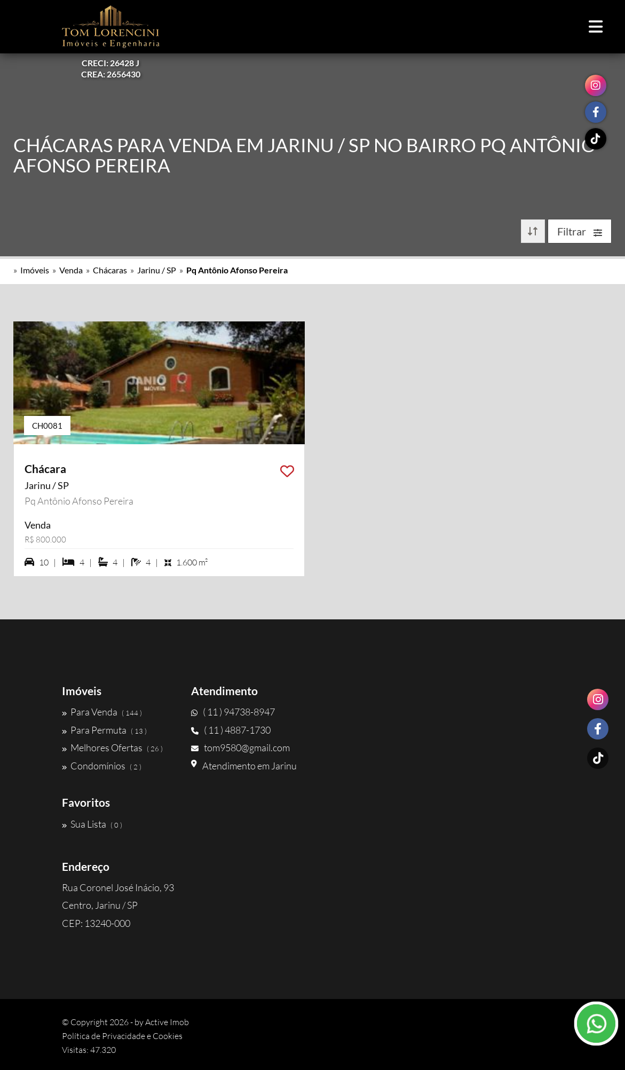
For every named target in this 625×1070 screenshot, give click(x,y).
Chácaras (110, 270)
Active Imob (167, 1022)
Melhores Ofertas (112, 747)
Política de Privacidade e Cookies (122, 1035)
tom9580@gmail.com (240, 747)
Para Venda (102, 712)
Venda (71, 270)
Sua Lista (92, 824)
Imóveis (34, 270)
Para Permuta (104, 730)
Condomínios (101, 766)
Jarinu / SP (156, 270)
